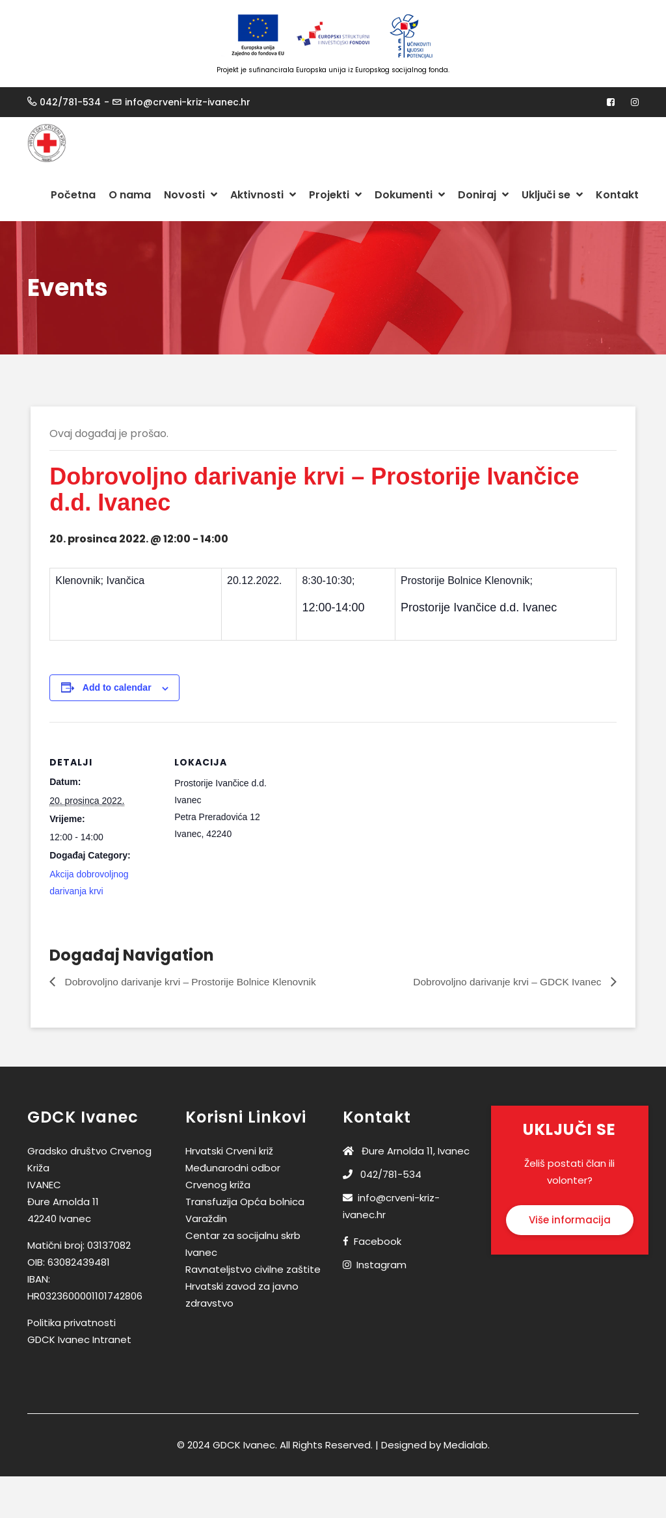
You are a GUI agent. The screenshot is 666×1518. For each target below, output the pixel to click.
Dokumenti (410, 194)
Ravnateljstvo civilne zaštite (253, 1270)
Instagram (381, 1265)
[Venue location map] (368, 812)
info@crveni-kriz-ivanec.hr (187, 102)
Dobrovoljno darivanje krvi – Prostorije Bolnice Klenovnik (194, 981)
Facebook (377, 1242)
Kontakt (617, 194)
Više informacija (570, 1220)
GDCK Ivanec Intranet (79, 1340)
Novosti (190, 194)
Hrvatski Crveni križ (229, 1151)
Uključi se (552, 194)
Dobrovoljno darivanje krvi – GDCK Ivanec (505, 981)
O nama (130, 194)
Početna (73, 194)
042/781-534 (70, 102)
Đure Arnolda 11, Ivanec (406, 1151)
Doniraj (483, 194)
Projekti (335, 194)
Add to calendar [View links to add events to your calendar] (117, 688)
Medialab (466, 1445)
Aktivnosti (263, 194)
